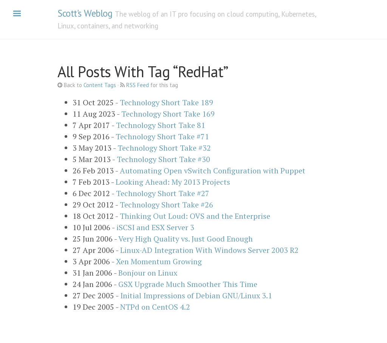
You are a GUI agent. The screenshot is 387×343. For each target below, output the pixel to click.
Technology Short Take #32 (164, 148)
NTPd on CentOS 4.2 (155, 307)
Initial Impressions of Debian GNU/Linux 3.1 (196, 295)
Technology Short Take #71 (162, 136)
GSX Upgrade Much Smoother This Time (187, 284)
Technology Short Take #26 (166, 205)
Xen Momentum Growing (159, 261)
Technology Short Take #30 (163, 159)
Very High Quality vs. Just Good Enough (185, 239)
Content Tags (100, 85)
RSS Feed (137, 85)
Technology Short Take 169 (168, 114)
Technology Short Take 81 (160, 125)
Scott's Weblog (84, 13)
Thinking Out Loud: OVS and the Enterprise (195, 216)
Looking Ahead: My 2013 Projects (173, 182)
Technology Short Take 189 (166, 102)
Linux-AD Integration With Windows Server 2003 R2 (209, 250)
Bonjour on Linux (147, 273)
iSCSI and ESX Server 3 (155, 227)
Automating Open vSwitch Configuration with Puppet (212, 170)
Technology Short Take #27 (162, 193)
